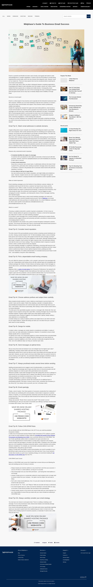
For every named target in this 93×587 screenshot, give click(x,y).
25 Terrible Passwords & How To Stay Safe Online (75, 148)
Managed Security (43, 571)
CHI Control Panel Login (85, 552)
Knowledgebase (66, 559)
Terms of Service (21, 555)
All (4, 16)
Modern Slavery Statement (23, 559)
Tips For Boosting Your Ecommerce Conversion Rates (75, 167)
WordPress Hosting (65, 6)
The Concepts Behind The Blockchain (75, 97)
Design (30, 16)
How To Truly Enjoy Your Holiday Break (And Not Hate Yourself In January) (75, 89)
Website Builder (86, 6)
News (9, 16)
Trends (37, 16)
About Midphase (23, 550)
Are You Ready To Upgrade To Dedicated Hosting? (75, 158)
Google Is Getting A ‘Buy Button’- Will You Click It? (75, 117)
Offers (28, 6)
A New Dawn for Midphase (73, 79)
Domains (35, 6)
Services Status (66, 557)
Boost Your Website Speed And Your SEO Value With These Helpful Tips (75, 139)
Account (83, 550)
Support (66, 550)
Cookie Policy (20, 557)
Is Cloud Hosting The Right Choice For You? (75, 129)
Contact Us (65, 555)
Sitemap (64, 562)
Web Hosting (54, 6)
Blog (19, 552)
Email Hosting (44, 6)
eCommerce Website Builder (46, 564)
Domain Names (43, 552)
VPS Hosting (42, 566)
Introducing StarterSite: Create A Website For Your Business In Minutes (75, 107)
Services (43, 550)
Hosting (23, 16)
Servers (75, 6)
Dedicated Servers (43, 568)
